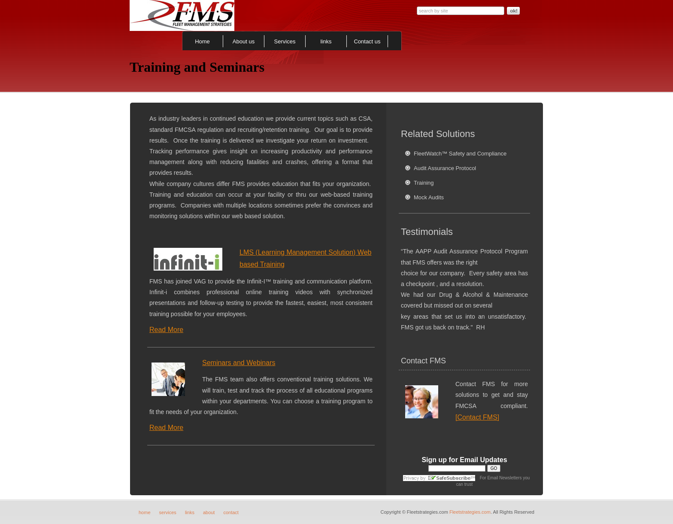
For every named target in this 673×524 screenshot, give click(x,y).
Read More (166, 329)
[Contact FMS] (477, 417)
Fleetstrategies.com (470, 512)
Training (424, 183)
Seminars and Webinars (238, 362)
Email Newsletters (504, 477)
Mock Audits (429, 197)
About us (244, 41)
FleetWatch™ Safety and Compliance (460, 153)
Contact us (367, 41)
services (167, 512)
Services (285, 41)
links (325, 41)
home (145, 512)
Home (202, 41)
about (209, 512)
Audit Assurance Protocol (445, 168)
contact (230, 512)
